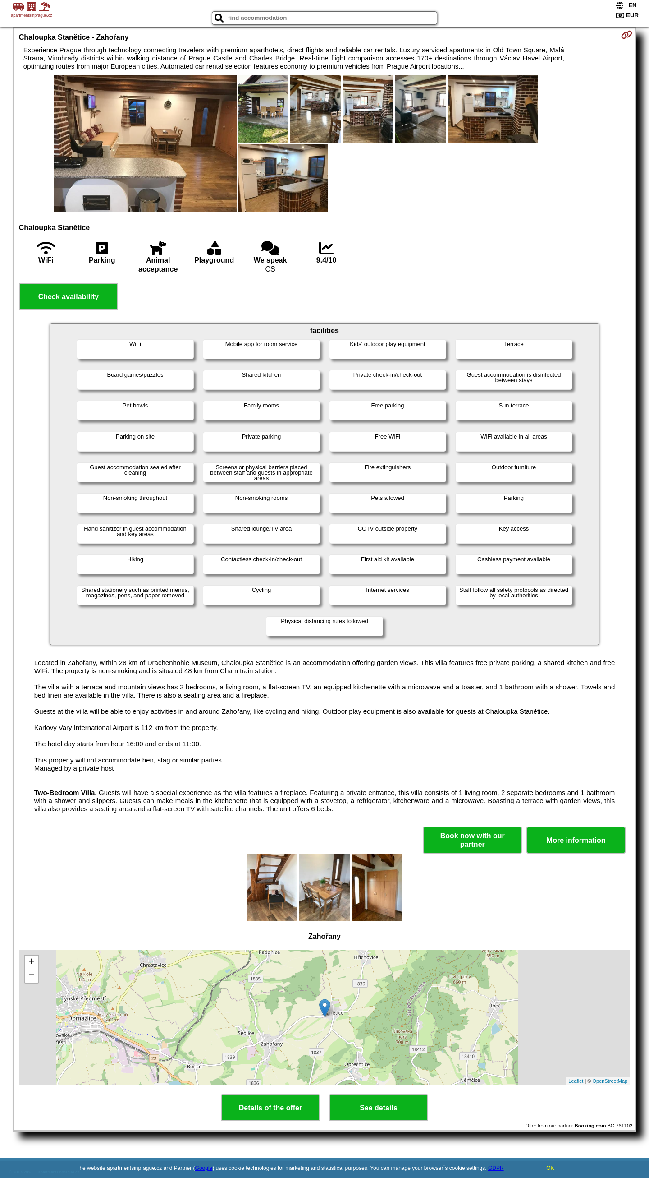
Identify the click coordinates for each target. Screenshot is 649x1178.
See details (379, 1108)
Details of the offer (270, 1108)
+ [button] (32, 962)
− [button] (32, 976)
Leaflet (575, 1081)
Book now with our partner (472, 840)
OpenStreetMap (610, 1081)
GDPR (496, 1168)
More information (576, 840)
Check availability (68, 296)
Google (204, 1168)
